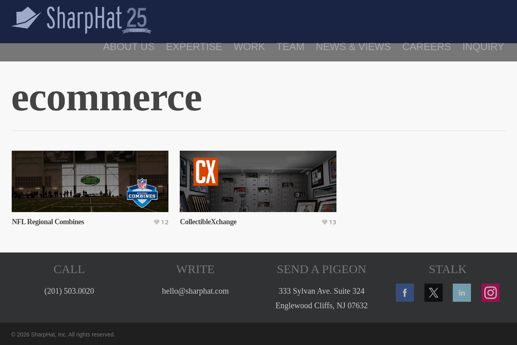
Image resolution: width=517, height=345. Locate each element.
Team (290, 46)
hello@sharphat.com (195, 290)
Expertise (194, 46)
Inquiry (483, 46)
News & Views (353, 46)
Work (249, 46)
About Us (128, 46)
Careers (426, 46)
